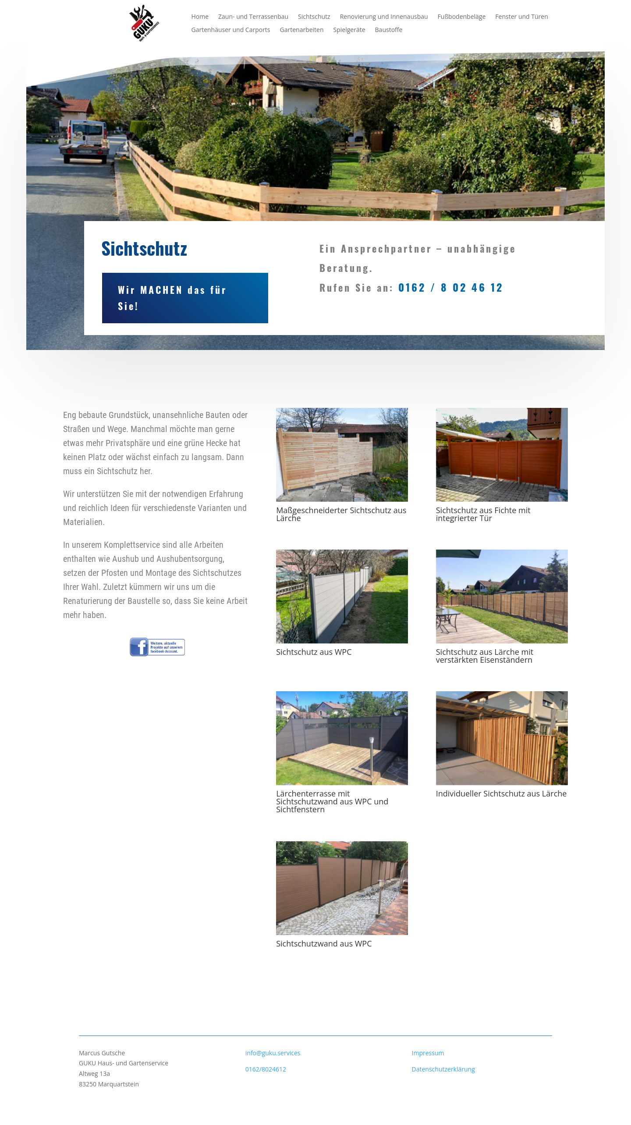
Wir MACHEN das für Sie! (121, 294)
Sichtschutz (314, 17)
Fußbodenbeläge (462, 17)
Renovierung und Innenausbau (384, 17)
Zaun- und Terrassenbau (253, 17)
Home (200, 17)
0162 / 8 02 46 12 (450, 283)
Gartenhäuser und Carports (230, 30)
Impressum (428, 1053)
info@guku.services (273, 1053)
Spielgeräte (349, 30)
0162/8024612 (265, 1069)
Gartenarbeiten (302, 30)
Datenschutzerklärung (443, 1069)
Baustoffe (389, 30)
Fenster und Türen (521, 17)
